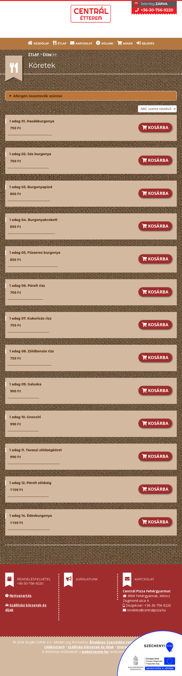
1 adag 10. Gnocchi (25, 417)
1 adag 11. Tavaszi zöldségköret (35, 450)
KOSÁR (125, 43)
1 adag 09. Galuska (25, 384)
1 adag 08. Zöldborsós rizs (31, 351)
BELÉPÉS (145, 43)
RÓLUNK (104, 43)
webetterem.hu (95, 651)
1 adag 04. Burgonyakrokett (33, 220)
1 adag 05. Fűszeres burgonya (34, 252)
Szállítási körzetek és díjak (91, 647)
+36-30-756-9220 (154, 10)
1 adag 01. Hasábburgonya (31, 121)
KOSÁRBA (155, 127)
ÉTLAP (59, 43)
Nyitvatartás (20, 595)
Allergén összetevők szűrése (35, 95)
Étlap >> (50, 54)
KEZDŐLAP (38, 43)
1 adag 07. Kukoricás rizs (30, 318)
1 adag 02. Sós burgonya (30, 154)
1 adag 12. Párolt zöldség (30, 483)
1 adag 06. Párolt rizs (27, 285)
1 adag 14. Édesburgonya (30, 515)
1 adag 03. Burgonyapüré (30, 187)
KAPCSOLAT (81, 43)
